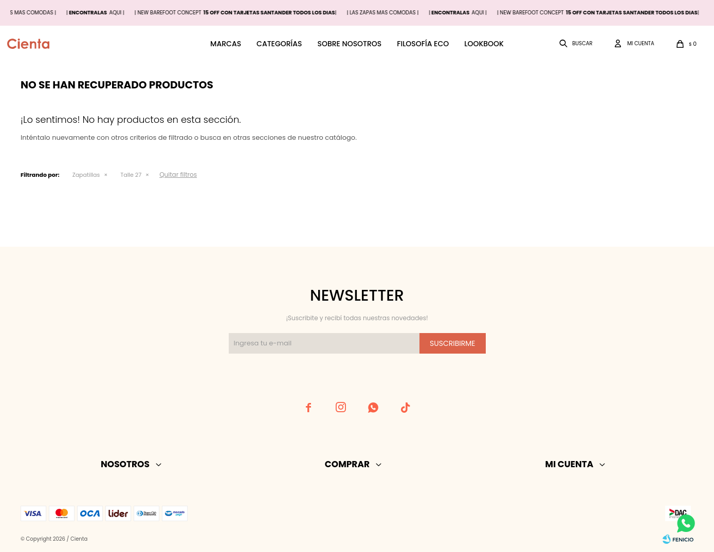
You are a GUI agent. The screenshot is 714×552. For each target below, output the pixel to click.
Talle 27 (130, 175)
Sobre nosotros (349, 44)
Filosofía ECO (423, 44)
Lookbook (484, 44)
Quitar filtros (178, 174)
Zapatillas (86, 175)
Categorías (279, 44)
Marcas (225, 44)
